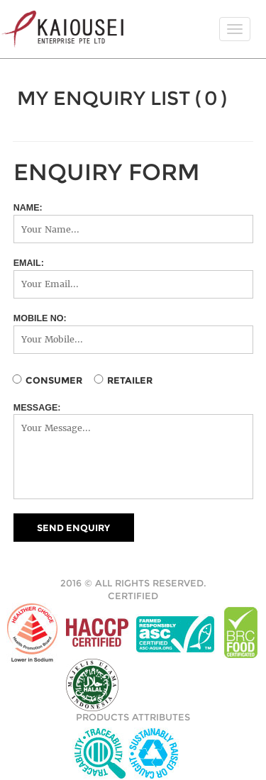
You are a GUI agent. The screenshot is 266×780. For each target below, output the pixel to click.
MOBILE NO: (40, 318)
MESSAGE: (37, 408)
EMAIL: (28, 263)
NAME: (28, 208)
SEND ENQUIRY (73, 528)
